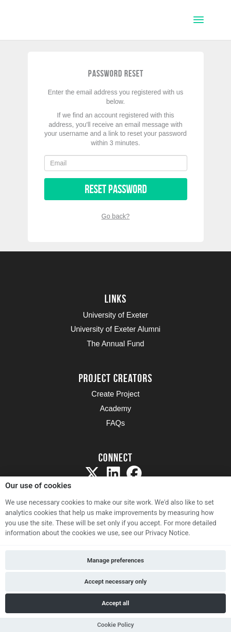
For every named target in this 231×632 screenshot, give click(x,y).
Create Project (115, 394)
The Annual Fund (115, 344)
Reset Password (116, 189)
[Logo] (53, 21)
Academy (115, 409)
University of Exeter (115, 315)
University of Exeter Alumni (115, 329)
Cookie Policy (115, 624)
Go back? (116, 216)
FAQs (115, 423)
